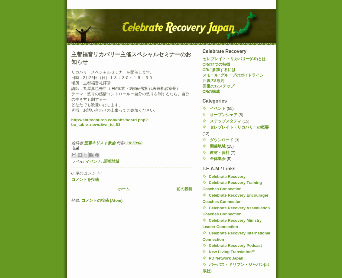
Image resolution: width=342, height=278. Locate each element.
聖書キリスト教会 (100, 143)
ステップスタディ (225, 121)
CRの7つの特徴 (216, 64)
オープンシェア (223, 115)
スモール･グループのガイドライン (233, 75)
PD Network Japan (226, 258)
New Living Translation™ (232, 252)
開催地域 (111, 161)
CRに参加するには (219, 69)
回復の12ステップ (218, 86)
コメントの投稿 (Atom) (102, 200)
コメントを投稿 (85, 179)
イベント (93, 161)
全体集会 (218, 158)
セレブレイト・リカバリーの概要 (239, 127)
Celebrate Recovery (227, 176)
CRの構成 (211, 91)
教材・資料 (220, 152)
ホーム (124, 189)
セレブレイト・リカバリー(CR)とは (234, 59)
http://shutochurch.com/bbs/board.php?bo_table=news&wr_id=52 (109, 122)
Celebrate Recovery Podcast (235, 245)
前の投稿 (184, 189)
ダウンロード (221, 140)
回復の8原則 (213, 80)
